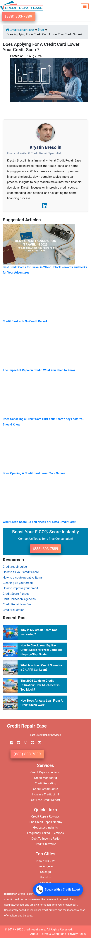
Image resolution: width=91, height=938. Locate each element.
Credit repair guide (15, 566)
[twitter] (17, 743)
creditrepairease (34, 929)
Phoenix (45, 883)
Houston (45, 877)
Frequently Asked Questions (45, 833)
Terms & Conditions (53, 934)
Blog (41, 29)
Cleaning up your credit (18, 583)
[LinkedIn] (44, 205)
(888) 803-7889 (18, 16)
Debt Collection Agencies (19, 599)
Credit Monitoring (45, 778)
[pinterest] (31, 743)
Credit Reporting (45, 783)
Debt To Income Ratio (45, 838)
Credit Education (13, 610)
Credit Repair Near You (17, 604)
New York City (45, 861)
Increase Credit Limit (45, 794)
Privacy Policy (77, 934)
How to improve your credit (20, 588)
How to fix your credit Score (21, 572)
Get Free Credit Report (45, 800)
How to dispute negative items (23, 577)
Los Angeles (45, 866)
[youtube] (38, 743)
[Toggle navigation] (85, 6)
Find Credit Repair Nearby (45, 822)
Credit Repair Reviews (45, 816)
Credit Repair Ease (20, 30)
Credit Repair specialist (45, 772)
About (34, 934)
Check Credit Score (45, 789)
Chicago (45, 872)
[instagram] (24, 743)
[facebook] (10, 743)
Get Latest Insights (45, 827)
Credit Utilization (45, 844)
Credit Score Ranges (16, 593)
